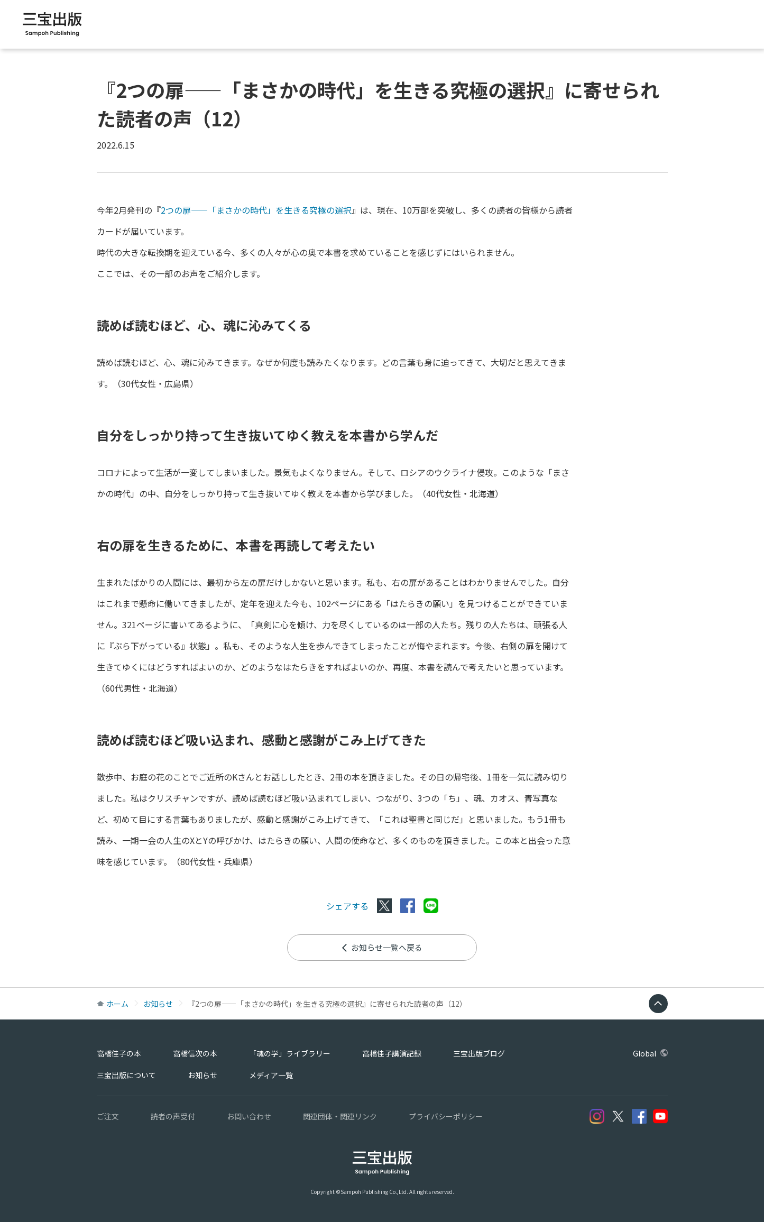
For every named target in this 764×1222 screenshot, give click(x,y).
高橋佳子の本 (345, 26)
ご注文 (108, 1116)
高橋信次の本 (408, 26)
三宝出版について (126, 1075)
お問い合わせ (249, 1116)
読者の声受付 (173, 1116)
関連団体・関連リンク (340, 1116)
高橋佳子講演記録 (583, 26)
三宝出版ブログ (658, 26)
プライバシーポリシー (446, 1116)
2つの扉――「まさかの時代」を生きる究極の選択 (256, 210)
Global (720, 26)
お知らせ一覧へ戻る (381, 947)
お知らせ (158, 1003)
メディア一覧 (271, 1075)
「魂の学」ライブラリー (492, 26)
